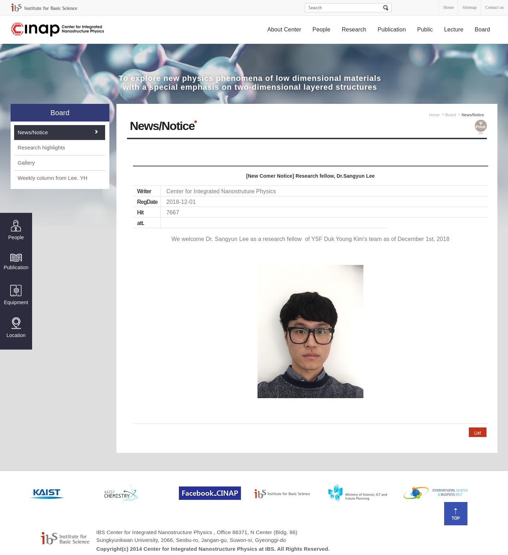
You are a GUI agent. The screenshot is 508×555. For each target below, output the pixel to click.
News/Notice (33, 132)
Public (425, 29)
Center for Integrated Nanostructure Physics (58, 30)
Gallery (26, 163)
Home (448, 7)
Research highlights (41, 147)
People (322, 29)
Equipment (16, 295)
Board (482, 29)
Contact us (494, 7)
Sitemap (469, 7)
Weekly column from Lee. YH (52, 178)
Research (354, 29)
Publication (391, 29)
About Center (284, 29)
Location (15, 327)
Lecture (454, 29)
